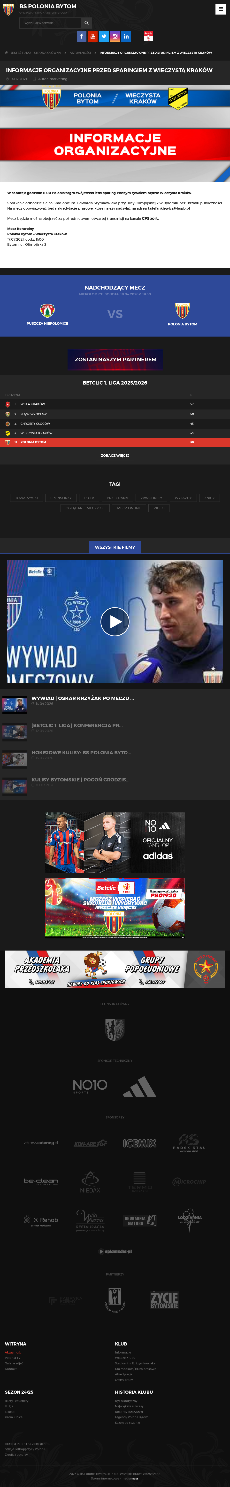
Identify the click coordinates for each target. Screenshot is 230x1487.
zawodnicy (151, 498)
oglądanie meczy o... (85, 508)
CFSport (150, 218)
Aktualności (80, 53)
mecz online (129, 508)
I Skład (10, 1412)
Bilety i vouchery (16, 1401)
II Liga (9, 1406)
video (158, 508)
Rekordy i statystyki (129, 1412)
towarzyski (26, 498)
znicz (209, 498)
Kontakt (11, 1369)
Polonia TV (12, 1358)
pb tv (89, 498)
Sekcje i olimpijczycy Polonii (25, 1449)
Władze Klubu (125, 1358)
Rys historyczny (126, 1401)
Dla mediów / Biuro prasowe (135, 1369)
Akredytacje (123, 1374)
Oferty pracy (124, 1380)
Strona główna (47, 53)
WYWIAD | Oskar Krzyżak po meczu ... (115, 700)
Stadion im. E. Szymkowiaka (135, 1363)
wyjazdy (183, 498)
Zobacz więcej (115, 455)
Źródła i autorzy (16, 1454)
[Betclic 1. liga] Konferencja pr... (115, 727)
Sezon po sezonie (127, 1422)
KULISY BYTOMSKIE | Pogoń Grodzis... (115, 782)
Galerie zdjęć (14, 1363)
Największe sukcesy (129, 1406)
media (130, 1478)
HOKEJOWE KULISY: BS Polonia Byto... (115, 754)
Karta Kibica (14, 1417)
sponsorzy (61, 498)
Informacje (123, 1352)
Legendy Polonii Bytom (131, 1417)
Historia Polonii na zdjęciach (25, 1444)
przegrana (117, 498)
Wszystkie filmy (115, 547)
